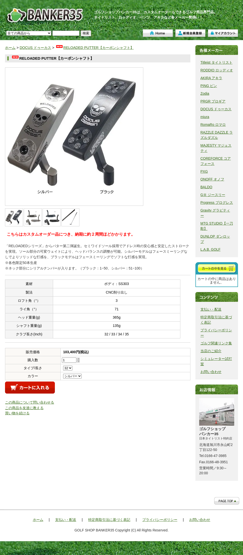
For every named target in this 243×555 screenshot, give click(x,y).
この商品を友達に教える (24, 408)
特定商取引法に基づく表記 (109, 520)
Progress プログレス (216, 203)
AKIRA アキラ (211, 78)
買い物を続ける (17, 413)
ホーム (158, 33)
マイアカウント (223, 33)
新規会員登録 (190, 33)
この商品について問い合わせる (29, 402)
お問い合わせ (210, 372)
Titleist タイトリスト (216, 62)
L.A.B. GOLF (210, 249)
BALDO (206, 187)
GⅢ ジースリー (212, 195)
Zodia (204, 93)
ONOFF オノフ (212, 179)
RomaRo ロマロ (213, 125)
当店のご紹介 (210, 351)
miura (204, 117)
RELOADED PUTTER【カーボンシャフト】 (94, 48)
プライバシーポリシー (159, 520)
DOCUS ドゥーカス (35, 48)
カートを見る (216, 268)
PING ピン (208, 86)
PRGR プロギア (212, 101)
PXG (204, 171)
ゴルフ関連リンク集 (216, 343)
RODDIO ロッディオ (216, 70)
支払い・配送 (210, 309)
